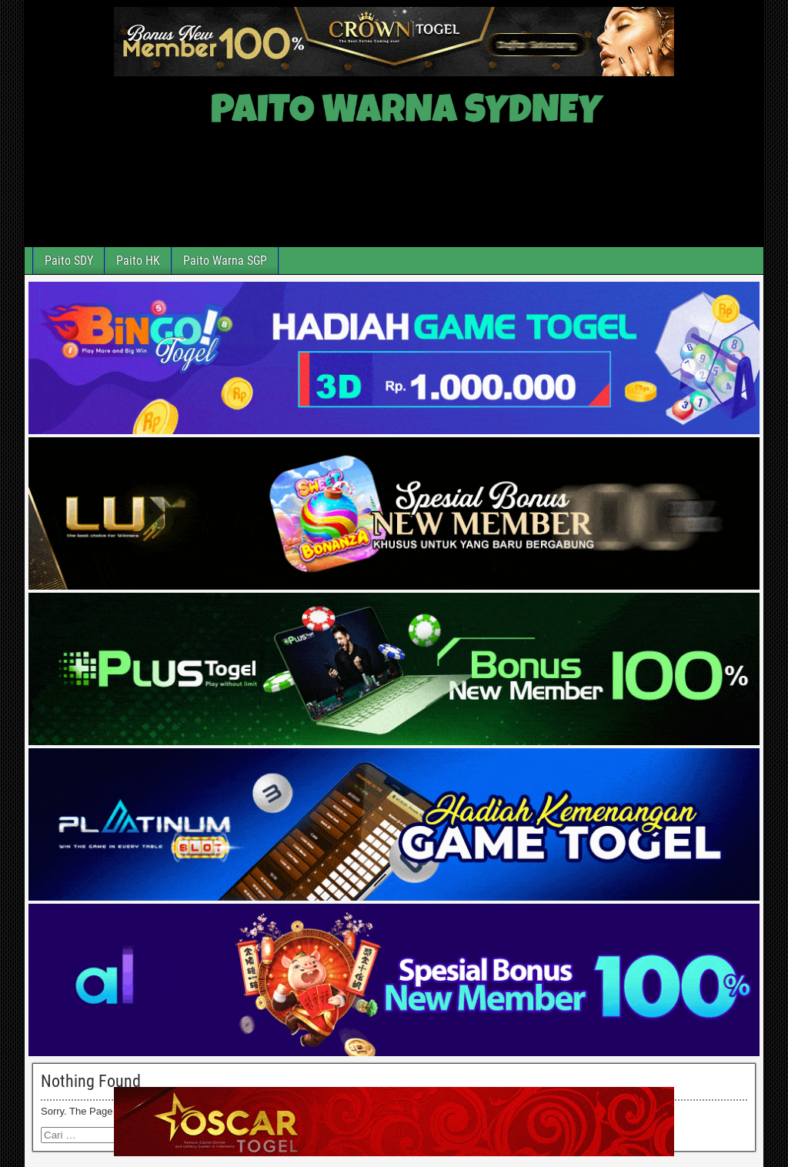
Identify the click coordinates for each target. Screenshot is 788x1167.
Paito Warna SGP (225, 260)
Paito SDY (69, 260)
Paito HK (138, 260)
